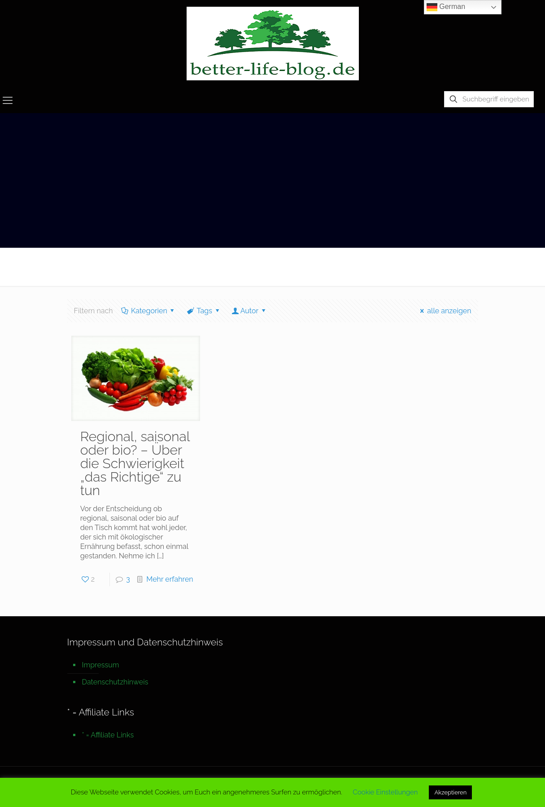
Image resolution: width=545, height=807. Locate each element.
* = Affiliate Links (108, 735)
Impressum (100, 665)
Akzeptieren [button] (450, 792)
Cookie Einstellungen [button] (385, 792)
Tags (203, 311)
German (446, 7)
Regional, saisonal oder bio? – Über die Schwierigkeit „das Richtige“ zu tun (135, 463)
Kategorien (149, 311)
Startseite (391, 266)
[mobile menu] (7, 100)
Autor (249, 311)
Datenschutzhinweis (115, 682)
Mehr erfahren (169, 579)
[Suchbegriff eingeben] (489, 99)
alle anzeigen (444, 311)
